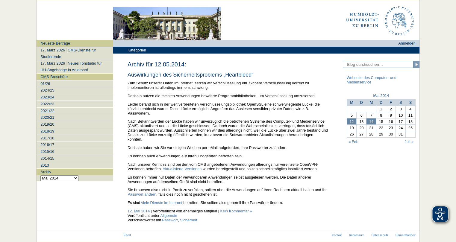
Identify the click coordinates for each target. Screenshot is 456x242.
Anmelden (407, 43)
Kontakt (337, 235)
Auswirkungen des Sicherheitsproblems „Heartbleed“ (190, 75)
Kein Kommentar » (236, 211)
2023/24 (47, 97)
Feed (127, 235)
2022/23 (47, 104)
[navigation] (75, 110)
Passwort (170, 220)
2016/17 (47, 144)
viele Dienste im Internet (161, 202)
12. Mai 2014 (139, 211)
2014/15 (47, 158)
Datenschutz (379, 235)
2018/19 (47, 131)
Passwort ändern (142, 194)
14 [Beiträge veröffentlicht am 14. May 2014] (371, 121)
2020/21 (47, 117)
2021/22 (47, 111)
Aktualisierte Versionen (182, 169)
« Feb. (354, 141)
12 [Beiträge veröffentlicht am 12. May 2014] (351, 121)
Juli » (409, 141)
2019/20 (47, 124)
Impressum (357, 235)
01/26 (45, 83)
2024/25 (47, 90)
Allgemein (168, 215)
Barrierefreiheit (406, 235)
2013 (44, 165)
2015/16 (47, 151)
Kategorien (137, 50)
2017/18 (47, 138)
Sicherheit (188, 220)
